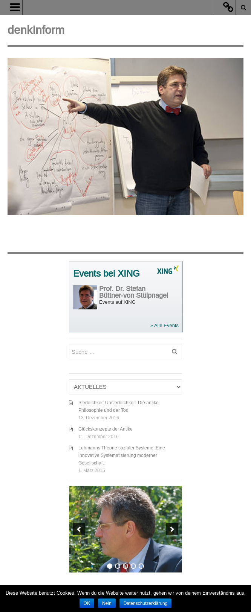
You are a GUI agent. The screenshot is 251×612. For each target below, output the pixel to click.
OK (87, 603)
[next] (172, 529)
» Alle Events (164, 325)
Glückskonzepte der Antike (105, 429)
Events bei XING (106, 274)
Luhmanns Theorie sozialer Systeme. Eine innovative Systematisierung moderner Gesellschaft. (121, 455)
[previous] (79, 529)
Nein (107, 603)
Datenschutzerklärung (146, 603)
